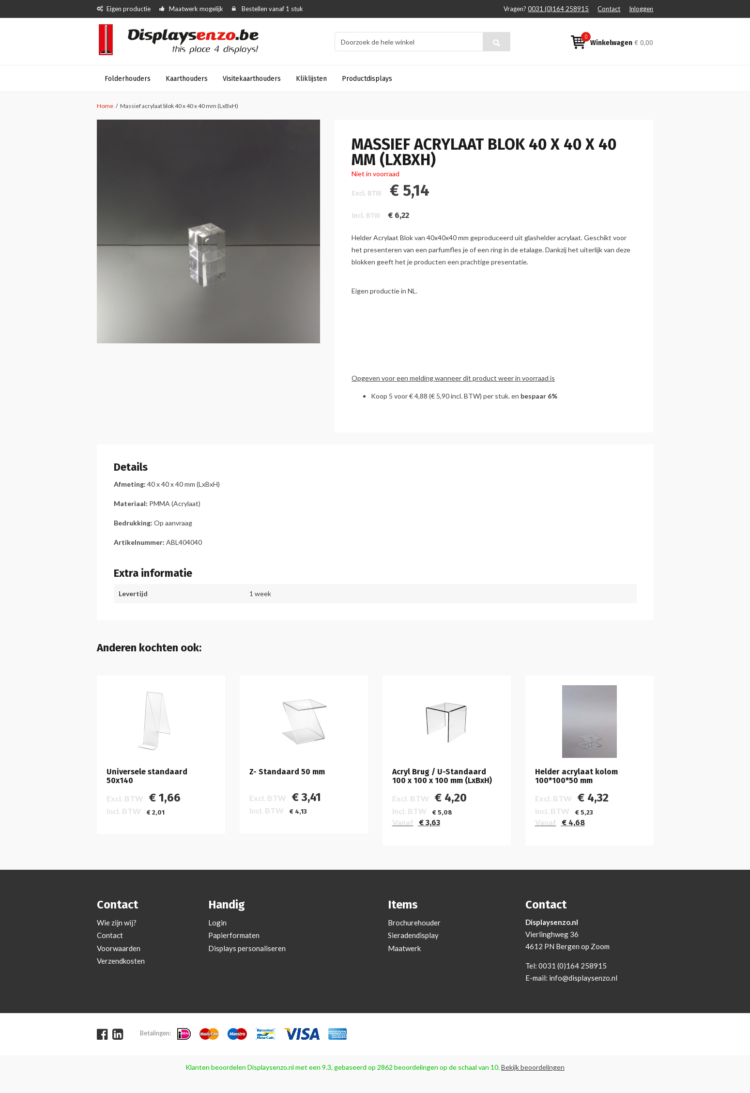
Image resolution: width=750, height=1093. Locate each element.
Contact (608, 9)
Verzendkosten (121, 960)
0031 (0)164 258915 (558, 9)
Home (105, 105)
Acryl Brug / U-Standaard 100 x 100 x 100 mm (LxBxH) (442, 776)
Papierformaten (234, 935)
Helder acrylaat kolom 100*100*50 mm (576, 776)
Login (217, 922)
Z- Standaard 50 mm (287, 772)
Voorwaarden (118, 948)
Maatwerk (404, 948)
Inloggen (641, 9)
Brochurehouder (414, 922)
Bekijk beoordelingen (533, 1067)
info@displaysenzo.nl (583, 977)
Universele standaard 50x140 (147, 776)
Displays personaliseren (247, 948)
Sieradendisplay (413, 935)
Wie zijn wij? (117, 922)
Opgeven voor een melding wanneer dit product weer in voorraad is (453, 378)
